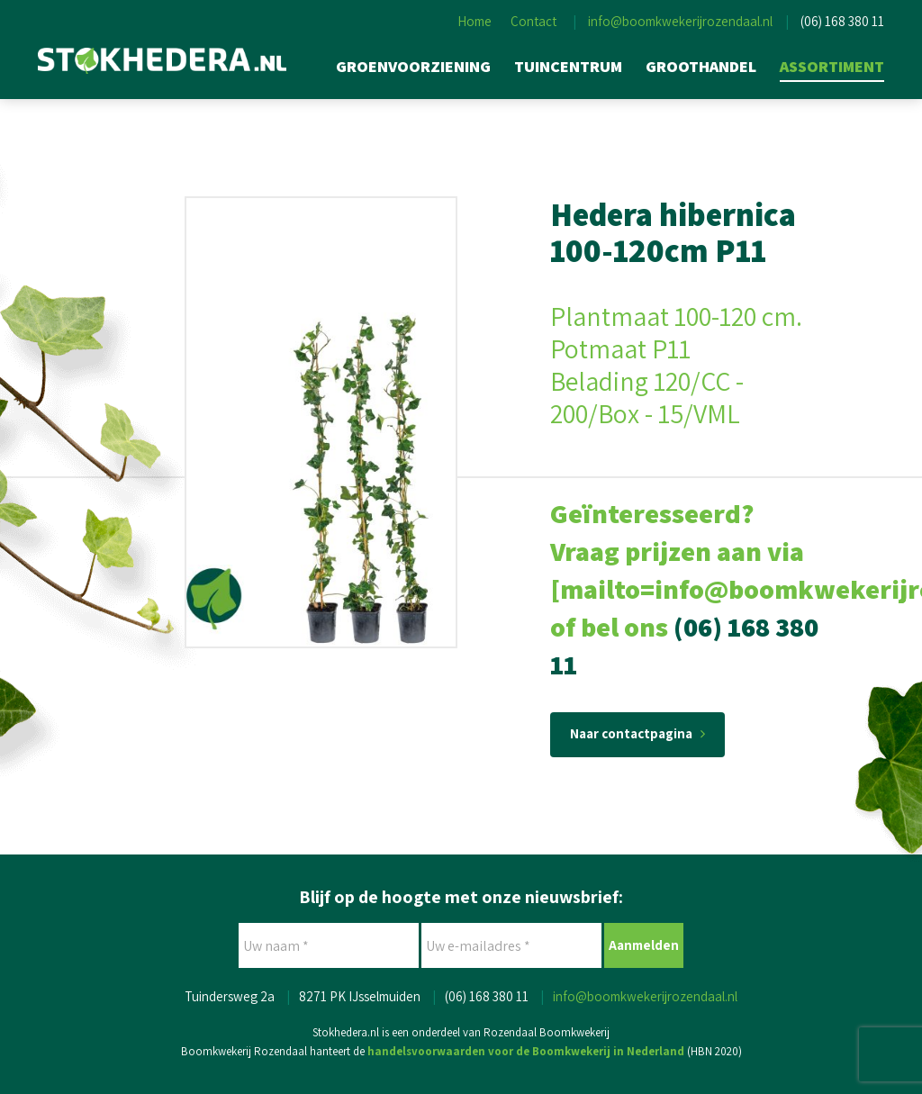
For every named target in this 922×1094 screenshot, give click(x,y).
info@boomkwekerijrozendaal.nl (680, 21)
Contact (533, 21)
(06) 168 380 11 (842, 21)
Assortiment (832, 66)
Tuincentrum (568, 66)
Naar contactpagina (637, 733)
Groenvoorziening (413, 66)
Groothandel (701, 66)
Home (474, 21)
